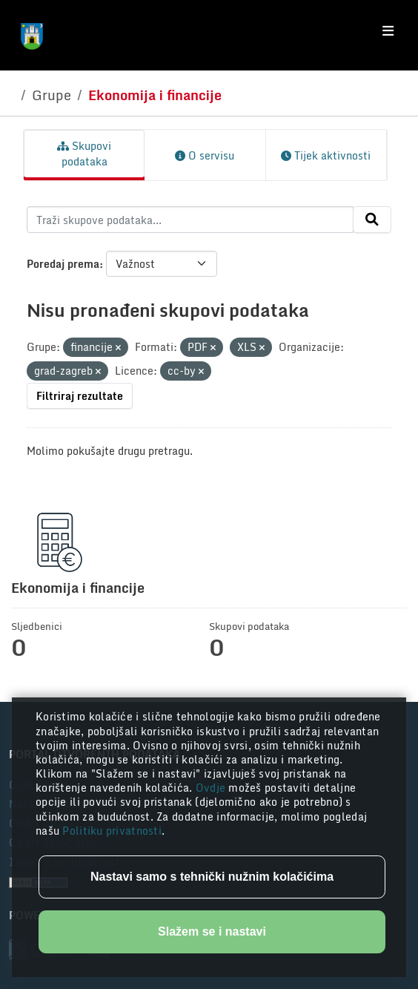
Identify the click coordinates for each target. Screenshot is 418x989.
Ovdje (212, 787)
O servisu (204, 155)
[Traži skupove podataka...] (190, 219)
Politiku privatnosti (112, 830)
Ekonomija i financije (155, 95)
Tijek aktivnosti (326, 155)
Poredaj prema (63, 263)
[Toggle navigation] (388, 31)
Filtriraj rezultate (79, 395)
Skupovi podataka (84, 153)
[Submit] (372, 219)
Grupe (51, 95)
